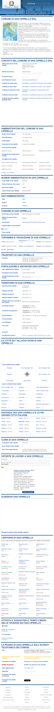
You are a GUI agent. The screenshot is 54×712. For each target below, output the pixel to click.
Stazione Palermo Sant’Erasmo (24, 590)
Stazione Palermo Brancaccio (41, 603)
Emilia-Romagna (8, 697)
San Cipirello (22, 23)
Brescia (38, 431)
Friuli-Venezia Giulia (8, 700)
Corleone (44, 380)
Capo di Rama (5, 603)
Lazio (27, 687)
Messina (4, 431)
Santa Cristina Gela (42, 390)
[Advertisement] (27, 113)
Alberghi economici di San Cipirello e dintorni (15, 532)
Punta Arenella (40, 613)
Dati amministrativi (12, 196)
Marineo (3, 407)
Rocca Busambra (41, 549)
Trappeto (39, 397)
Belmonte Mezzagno (42, 404)
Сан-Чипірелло (47, 246)
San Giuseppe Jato (42, 34)
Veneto (46, 702)
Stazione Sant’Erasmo (43, 589)
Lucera (4, 229)
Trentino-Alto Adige (46, 695)
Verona (21, 428)
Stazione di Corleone (42, 584)
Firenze (21, 425)
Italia (23, 199)
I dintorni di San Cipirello (17, 537)
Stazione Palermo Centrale (27, 571)
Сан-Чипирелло (29, 246)
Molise (27, 697)
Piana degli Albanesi (42, 387)
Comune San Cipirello (32, 14)
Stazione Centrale (41, 566)
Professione (4, 459)
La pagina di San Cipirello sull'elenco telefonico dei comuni (25, 646)
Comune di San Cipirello (16, 211)
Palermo (24, 205)
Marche (27, 695)
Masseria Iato (40, 544)
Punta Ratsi (22, 613)
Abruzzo (8, 687)
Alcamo (38, 400)
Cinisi (37, 407)
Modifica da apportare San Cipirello (35, 664)
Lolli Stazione (5, 578)
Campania (8, 695)
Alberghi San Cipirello (15, 496)
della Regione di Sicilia (32, 25)
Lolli (37, 578)
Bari (37, 425)
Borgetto (20, 35)
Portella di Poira (6, 549)
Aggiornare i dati (8, 54)
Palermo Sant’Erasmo (42, 596)
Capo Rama (22, 603)
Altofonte (4, 394)
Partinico (31, 37)
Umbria (46, 697)
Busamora (4, 554)
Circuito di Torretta (7, 638)
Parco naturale (6, 232)
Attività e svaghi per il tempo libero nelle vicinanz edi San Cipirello (23, 621)
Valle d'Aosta (46, 699)
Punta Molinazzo (24, 608)
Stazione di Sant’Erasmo (26, 596)
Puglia (27, 702)
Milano (21, 418)
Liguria (27, 690)
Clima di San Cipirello (14, 439)
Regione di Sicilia (10, 14)
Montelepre (22, 394)
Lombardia (27, 692)
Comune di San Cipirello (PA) (18, 19)
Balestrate (4, 400)
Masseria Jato (23, 544)
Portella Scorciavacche (26, 554)
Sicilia (24, 202)
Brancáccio (4, 608)
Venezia (38, 428)
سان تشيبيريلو (10, 241)
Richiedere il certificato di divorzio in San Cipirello (37, 95)
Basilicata (8, 690)
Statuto (24, 218)
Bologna (4, 425)
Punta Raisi (4, 613)
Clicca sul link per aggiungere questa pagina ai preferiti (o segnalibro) (38, 657)
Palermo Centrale (6, 572)
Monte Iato (4, 544)
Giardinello (39, 394)
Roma (3, 418)
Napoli (38, 418)
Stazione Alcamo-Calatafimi (24, 561)
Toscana (45, 692)
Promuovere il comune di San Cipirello (36, 661)
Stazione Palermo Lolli (8, 583)
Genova (38, 421)
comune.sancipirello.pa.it (29, 80)
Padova (21, 431)
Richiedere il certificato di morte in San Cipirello (36, 86)
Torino (3, 421)
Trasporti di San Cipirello (17, 255)
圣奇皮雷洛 (10, 249)
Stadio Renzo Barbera (8, 629)
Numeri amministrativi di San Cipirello (24, 177)
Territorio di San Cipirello (18, 283)
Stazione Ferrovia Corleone (6, 596)
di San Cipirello (38, 3)
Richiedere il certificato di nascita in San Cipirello (37, 83)
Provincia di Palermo (21, 14)
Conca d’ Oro (23, 566)
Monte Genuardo (41, 608)
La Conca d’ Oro (6, 566)
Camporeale (28, 35)
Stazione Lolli (23, 584)
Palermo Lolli (23, 578)
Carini (20, 400)
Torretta (3, 404)
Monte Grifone (40, 561)
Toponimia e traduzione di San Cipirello (25, 237)
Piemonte (27, 699)
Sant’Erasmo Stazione (8, 589)
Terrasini (21, 407)
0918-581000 (26, 71)
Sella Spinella (40, 572)
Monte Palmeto (23, 549)
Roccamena (5, 397)
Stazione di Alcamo (42, 554)
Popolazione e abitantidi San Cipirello (25, 266)
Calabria (8, 692)
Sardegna (46, 687)
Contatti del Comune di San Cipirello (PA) (26, 60)
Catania (3, 428)
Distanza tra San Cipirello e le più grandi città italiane (22, 413)
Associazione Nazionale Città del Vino (33, 222)
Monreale (21, 397)
